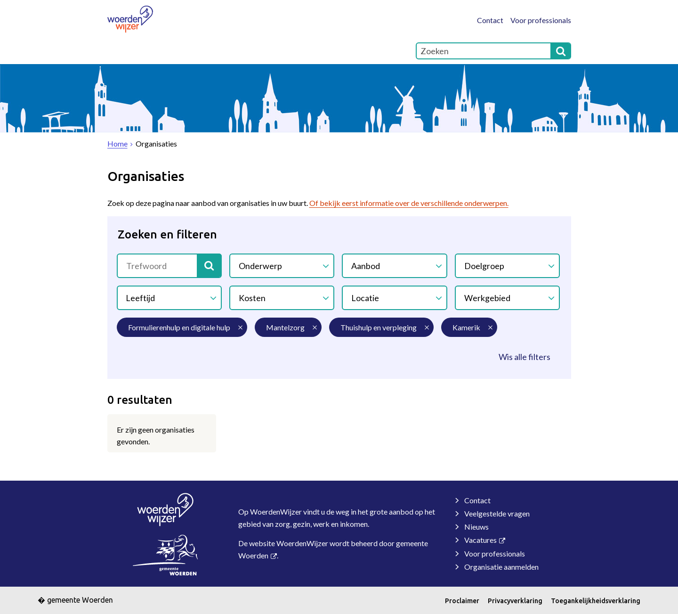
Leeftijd (140, 297)
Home (128, 50)
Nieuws (476, 526)
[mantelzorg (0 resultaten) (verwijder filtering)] (288, 327)
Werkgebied (487, 297)
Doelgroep (484, 265)
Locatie (365, 297)
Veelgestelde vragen (497, 513)
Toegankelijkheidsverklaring (595, 601)
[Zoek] (560, 50)
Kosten (252, 297)
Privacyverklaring (515, 601)
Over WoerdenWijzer (202, 50)
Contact (490, 20)
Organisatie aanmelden (501, 566)
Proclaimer (462, 601)
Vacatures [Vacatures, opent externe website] (480, 539)
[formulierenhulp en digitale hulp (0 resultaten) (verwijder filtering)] (182, 327)
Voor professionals (540, 20)
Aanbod (365, 265)
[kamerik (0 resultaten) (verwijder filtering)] (469, 327)
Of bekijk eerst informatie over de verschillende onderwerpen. (408, 202)
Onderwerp (260, 265)
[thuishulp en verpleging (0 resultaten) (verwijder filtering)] (381, 327)
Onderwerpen (342, 50)
